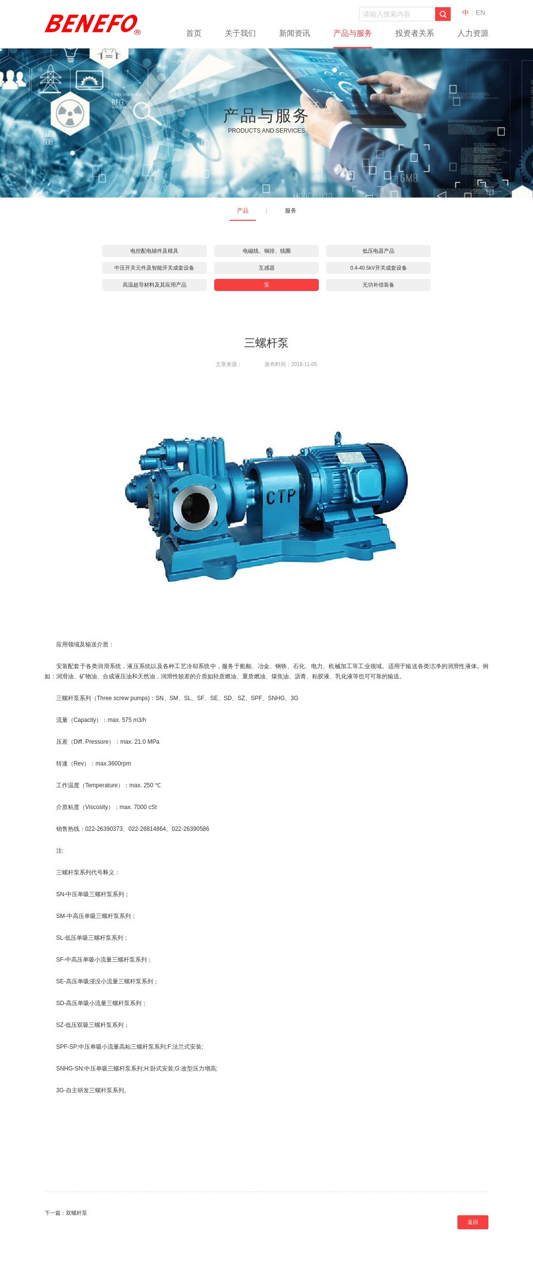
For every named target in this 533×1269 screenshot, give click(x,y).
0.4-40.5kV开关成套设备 (378, 268)
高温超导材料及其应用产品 (155, 285)
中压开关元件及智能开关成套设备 (154, 268)
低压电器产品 (378, 251)
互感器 (267, 268)
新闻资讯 (294, 33)
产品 (243, 210)
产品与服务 (352, 33)
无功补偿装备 (378, 285)
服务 (291, 210)
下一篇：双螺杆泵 (66, 1213)
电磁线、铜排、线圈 (267, 251)
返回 (473, 1222)
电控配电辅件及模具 (154, 251)
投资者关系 (414, 33)
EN (480, 12)
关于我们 (240, 33)
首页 (194, 33)
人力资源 (472, 33)
